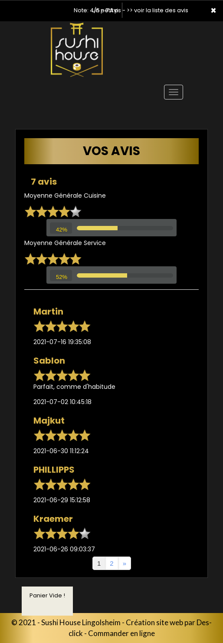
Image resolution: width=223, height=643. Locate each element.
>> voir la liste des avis (157, 10)
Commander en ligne (121, 633)
